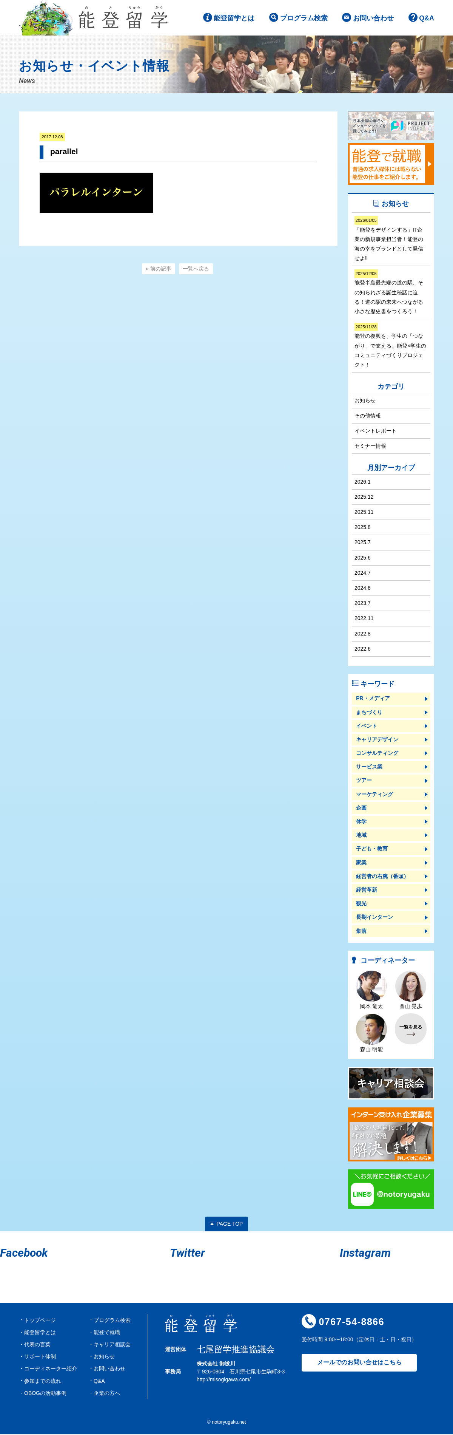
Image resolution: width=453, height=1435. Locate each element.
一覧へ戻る (196, 269)
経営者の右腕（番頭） (382, 877)
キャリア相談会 (112, 1345)
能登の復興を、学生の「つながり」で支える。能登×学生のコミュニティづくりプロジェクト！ (390, 346)
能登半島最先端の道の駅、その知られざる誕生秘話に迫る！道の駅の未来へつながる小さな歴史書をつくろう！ (388, 293)
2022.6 (362, 649)
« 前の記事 (158, 269)
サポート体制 (40, 1357)
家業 (361, 863)
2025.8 (362, 528)
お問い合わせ (373, 18)
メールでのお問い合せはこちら (359, 1363)
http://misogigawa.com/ (224, 1380)
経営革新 (366, 891)
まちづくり (369, 713)
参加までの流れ (42, 1381)
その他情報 (367, 416)
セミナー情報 (370, 447)
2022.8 (362, 634)
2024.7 (362, 573)
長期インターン (374, 918)
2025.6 (362, 558)
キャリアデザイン (377, 740)
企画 (361, 808)
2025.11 (364, 513)
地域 (361, 836)
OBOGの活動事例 (45, 1393)
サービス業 (369, 767)
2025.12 (364, 497)
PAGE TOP (229, 1224)
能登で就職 (107, 1333)
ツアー (364, 781)
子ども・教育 (372, 849)
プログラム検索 (303, 18)
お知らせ (365, 401)
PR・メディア (373, 699)
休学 (361, 822)
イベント (366, 726)
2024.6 (362, 589)
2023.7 (362, 604)
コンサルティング (377, 754)
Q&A (426, 18)
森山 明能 (371, 1033)
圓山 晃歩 (410, 990)
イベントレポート (375, 431)
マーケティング (374, 795)
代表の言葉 (37, 1345)
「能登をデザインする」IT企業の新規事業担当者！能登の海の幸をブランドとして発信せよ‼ (388, 240)
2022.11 (364, 619)
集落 (361, 931)
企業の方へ (107, 1393)
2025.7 (362, 543)
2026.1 (362, 482)
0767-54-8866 (351, 1322)
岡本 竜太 (371, 990)
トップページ (40, 1320)
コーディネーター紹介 (50, 1369)
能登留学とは (234, 18)
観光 (361, 904)
